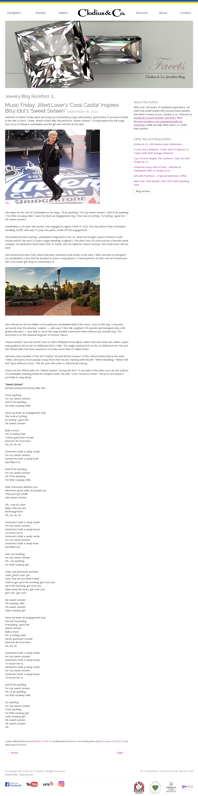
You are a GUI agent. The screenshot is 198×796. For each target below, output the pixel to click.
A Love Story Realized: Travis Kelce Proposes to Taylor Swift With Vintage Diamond (161, 151)
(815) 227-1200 (186, 771)
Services (142, 13)
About (163, 13)
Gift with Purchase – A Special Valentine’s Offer (160, 175)
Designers (14, 13)
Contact (185, 13)
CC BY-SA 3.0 (118, 741)
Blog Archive (143, 191)
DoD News (36, 741)
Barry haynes (105, 741)
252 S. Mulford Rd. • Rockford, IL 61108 (158, 771)
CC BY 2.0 (46, 741)
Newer (13, 752)
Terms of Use (26, 774)
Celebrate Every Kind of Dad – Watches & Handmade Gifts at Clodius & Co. (157, 168)
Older (121, 752)
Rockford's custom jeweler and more (155, 117)
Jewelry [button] (40, 13)
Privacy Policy (11, 774)
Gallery (63, 13)
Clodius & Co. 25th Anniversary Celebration (158, 144)
